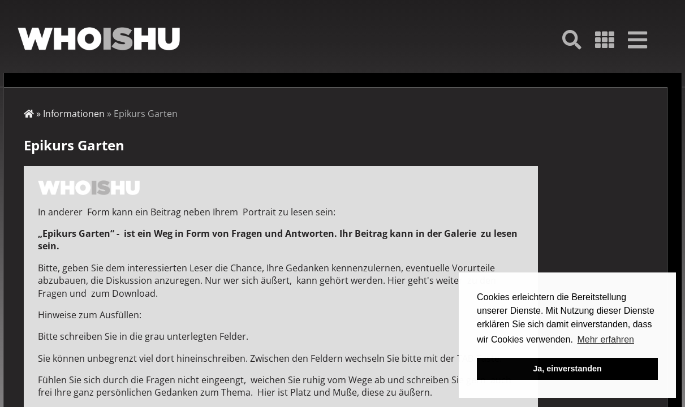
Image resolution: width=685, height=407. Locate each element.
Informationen (74, 113)
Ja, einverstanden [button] (567, 368)
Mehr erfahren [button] (605, 339)
